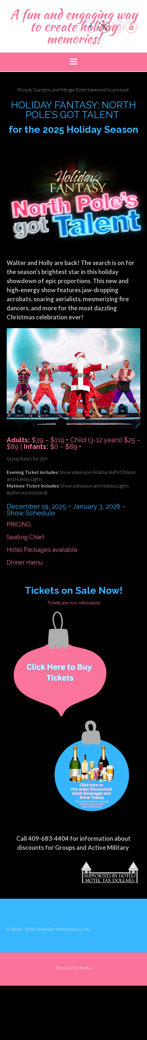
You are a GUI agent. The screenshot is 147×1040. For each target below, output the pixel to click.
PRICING (19, 524)
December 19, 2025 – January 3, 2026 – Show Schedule (66, 509)
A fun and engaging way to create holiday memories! (73, 26)
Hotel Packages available (42, 549)
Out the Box (82, 967)
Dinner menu (25, 562)
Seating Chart (25, 537)
